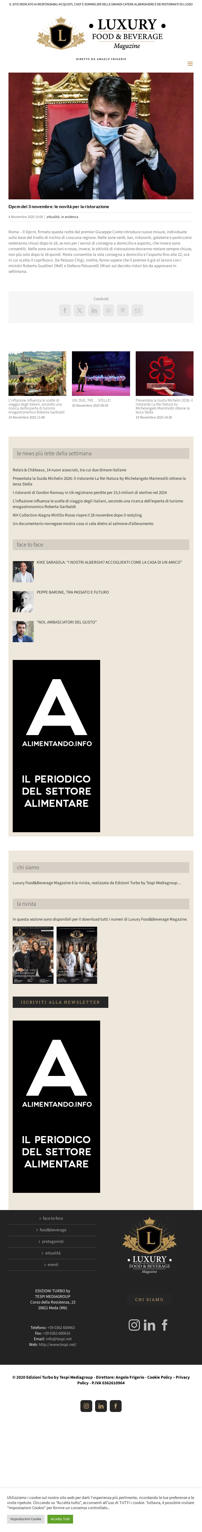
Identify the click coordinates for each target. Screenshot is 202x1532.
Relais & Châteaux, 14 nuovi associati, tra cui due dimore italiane (69, 470)
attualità (53, 216)
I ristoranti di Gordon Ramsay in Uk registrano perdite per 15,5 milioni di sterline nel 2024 (90, 493)
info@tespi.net (59, 1339)
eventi (53, 1265)
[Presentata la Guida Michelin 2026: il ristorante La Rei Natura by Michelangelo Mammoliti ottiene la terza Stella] (165, 354)
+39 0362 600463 (61, 1328)
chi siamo (28, 867)
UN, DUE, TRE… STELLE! (91, 400)
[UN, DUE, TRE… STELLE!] (101, 354)
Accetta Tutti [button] (60, 1519)
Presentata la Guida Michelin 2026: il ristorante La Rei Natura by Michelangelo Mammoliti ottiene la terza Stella (164, 406)
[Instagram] (134, 1325)
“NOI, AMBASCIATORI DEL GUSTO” (67, 622)
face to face (30, 545)
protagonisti (53, 1242)
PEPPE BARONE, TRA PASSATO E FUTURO (73, 592)
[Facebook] (164, 1325)
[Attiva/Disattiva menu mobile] (191, 64)
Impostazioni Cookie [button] (25, 1519)
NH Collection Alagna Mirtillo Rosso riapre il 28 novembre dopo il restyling (77, 515)
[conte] (101, 136)
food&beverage (53, 1230)
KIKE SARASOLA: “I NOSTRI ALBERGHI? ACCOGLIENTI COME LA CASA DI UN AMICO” (109, 562)
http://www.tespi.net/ (57, 1345)
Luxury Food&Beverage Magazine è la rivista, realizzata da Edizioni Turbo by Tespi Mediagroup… (97, 883)
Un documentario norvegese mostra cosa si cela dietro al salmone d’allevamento (83, 524)
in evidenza (69, 216)
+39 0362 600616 (56, 1333)
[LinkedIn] (149, 1325)
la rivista (26, 904)
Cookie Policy (159, 1377)
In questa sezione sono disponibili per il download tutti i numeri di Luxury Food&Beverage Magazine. (100, 919)
